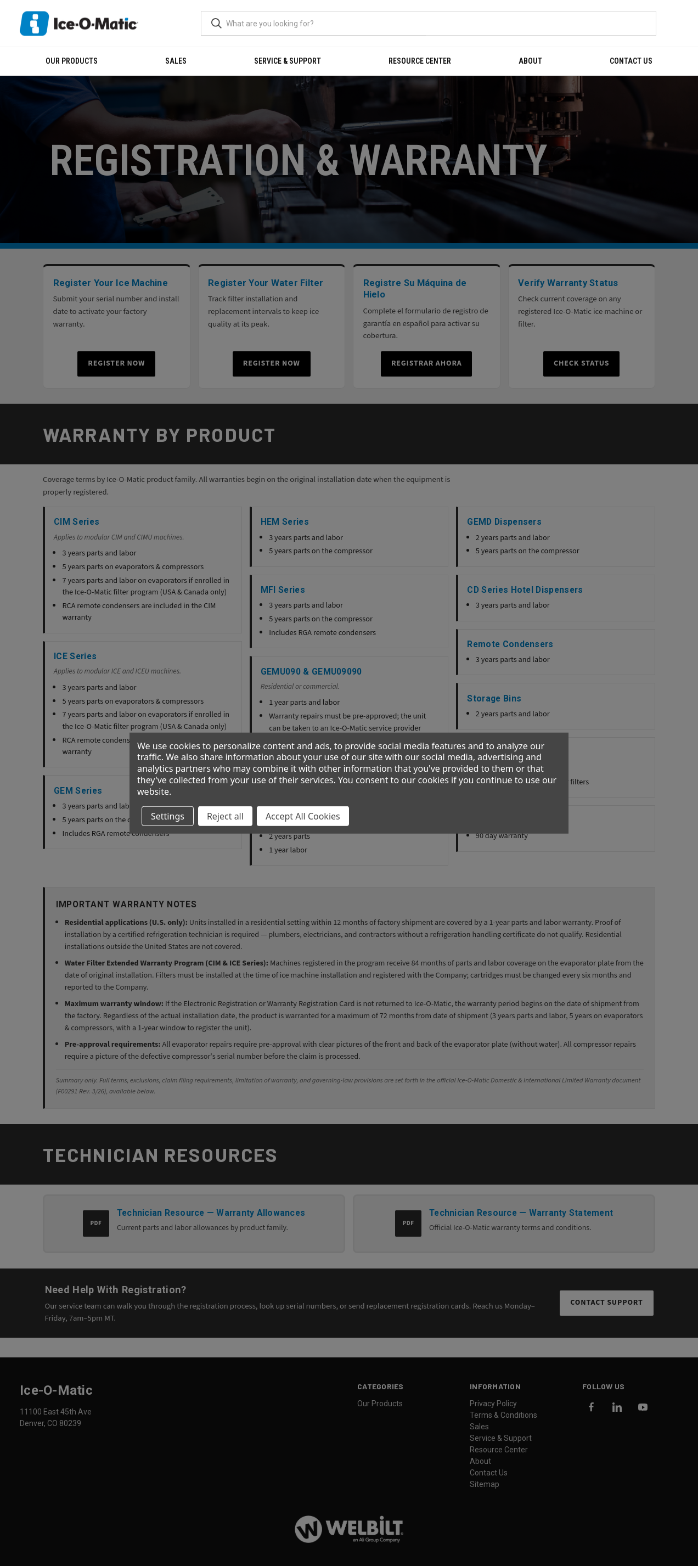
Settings (167, 816)
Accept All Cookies (303, 816)
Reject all (225, 816)
